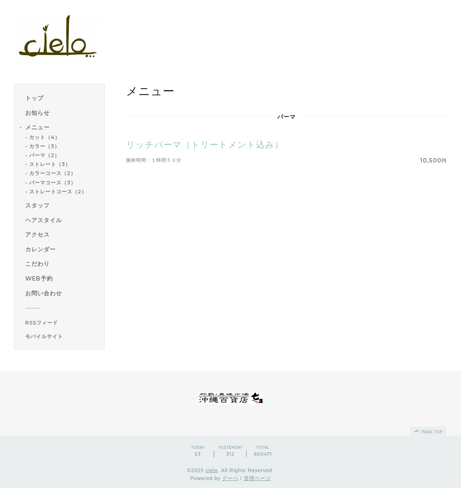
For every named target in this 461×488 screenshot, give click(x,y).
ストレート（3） (50, 164)
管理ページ (257, 478)
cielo (212, 470)
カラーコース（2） (52, 173)
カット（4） (44, 137)
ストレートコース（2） (58, 191)
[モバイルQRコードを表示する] (62, 336)
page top (428, 430)
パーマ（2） (44, 155)
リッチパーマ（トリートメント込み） (204, 144)
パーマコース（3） (52, 182)
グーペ (230, 478)
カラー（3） (44, 146)
